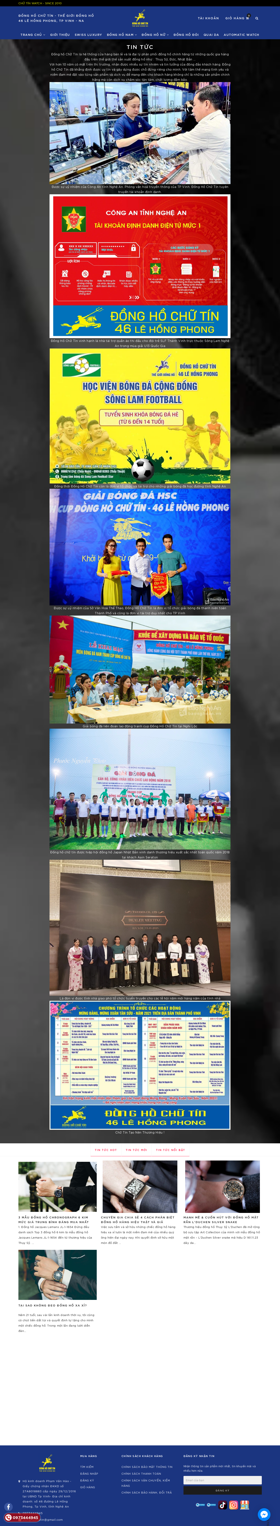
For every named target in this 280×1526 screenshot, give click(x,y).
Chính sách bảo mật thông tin (146, 1466)
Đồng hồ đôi (186, 34)
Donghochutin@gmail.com (43, 1519)
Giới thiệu (60, 34)
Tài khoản (208, 18)
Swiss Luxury (88, 34)
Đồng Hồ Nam (122, 34)
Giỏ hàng (238, 17)
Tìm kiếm (87, 1466)
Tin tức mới (136, 1149)
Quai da (211, 34)
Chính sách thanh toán (141, 1473)
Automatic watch (241, 34)
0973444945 (33, 1513)
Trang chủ (33, 34)
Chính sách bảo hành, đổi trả (146, 1492)
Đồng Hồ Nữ (155, 34)
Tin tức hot (106, 1149)
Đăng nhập (89, 1473)
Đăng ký (87, 1480)
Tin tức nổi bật (170, 1149)
